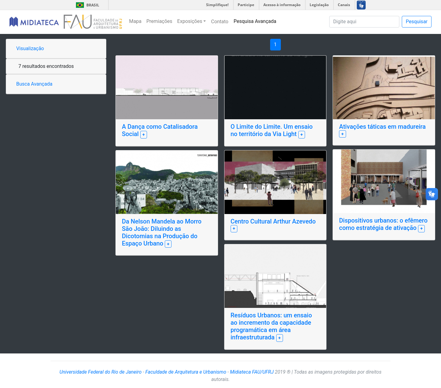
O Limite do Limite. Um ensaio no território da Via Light (272, 130)
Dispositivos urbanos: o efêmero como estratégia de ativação (383, 224)
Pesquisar (417, 21)
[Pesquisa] (364, 22)
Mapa (135, 21)
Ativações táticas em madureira (382, 126)
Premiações (159, 21)
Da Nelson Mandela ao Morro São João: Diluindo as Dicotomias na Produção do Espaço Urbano (162, 232)
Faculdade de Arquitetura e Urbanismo (185, 372)
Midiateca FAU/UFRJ (252, 372)
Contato (219, 21)
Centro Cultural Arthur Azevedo (273, 221)
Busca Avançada (34, 84)
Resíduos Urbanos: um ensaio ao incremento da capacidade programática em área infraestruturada (271, 326)
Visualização (30, 48)
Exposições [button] (189, 21)
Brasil (86, 5)
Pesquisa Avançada (255, 21)
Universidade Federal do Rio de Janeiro (100, 372)
